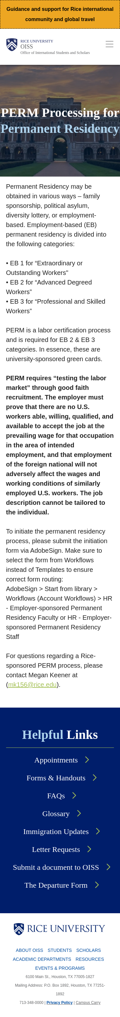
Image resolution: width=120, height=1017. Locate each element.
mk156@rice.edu (32, 684)
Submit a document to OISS (56, 867)
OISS (26, 46)
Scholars (88, 950)
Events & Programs (60, 968)
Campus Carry (88, 1002)
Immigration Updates (56, 831)
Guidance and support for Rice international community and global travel (59, 14)
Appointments (56, 760)
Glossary (55, 813)
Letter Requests (56, 849)
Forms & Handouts (56, 778)
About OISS (29, 950)
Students (60, 950)
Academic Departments (42, 959)
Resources (90, 959)
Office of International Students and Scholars (55, 52)
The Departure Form (55, 885)
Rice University (36, 41)
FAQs (56, 796)
